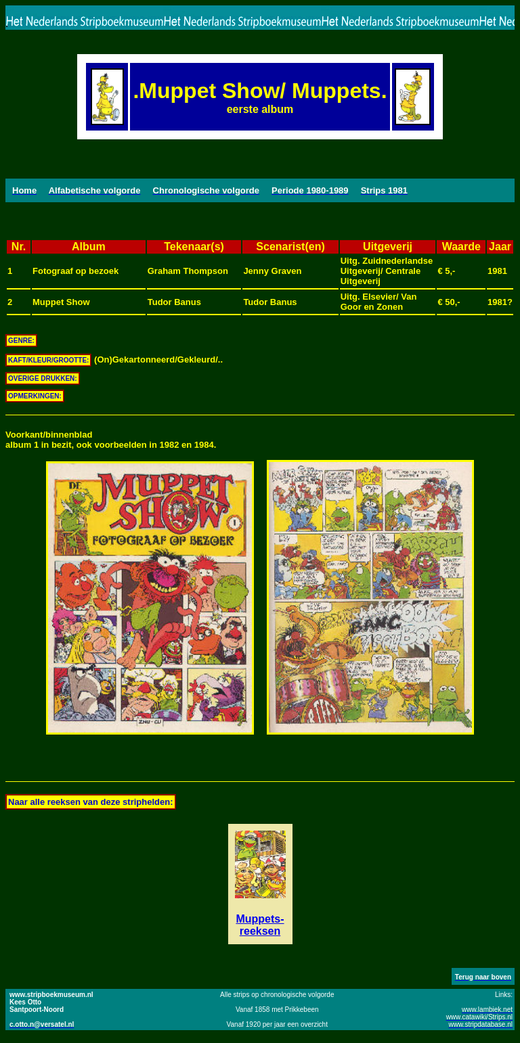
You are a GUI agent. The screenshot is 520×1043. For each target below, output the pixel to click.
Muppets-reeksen (260, 925)
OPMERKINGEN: (35, 396)
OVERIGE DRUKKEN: (42, 378)
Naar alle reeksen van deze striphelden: (90, 802)
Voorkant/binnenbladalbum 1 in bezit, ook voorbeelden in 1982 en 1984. (110, 440)
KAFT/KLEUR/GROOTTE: (48, 360)
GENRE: (21, 340)
